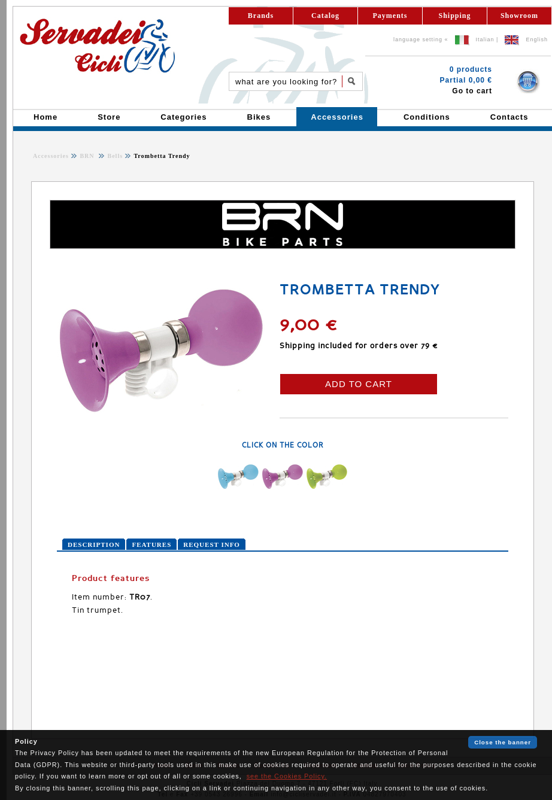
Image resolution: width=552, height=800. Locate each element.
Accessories (51, 156)
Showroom (519, 15)
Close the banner (502, 742)
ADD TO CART (358, 384)
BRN (88, 156)
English (537, 39)
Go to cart (472, 91)
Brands (261, 15)
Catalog (325, 15)
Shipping (454, 15)
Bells (114, 156)
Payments (390, 15)
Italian (485, 39)
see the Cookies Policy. (287, 776)
